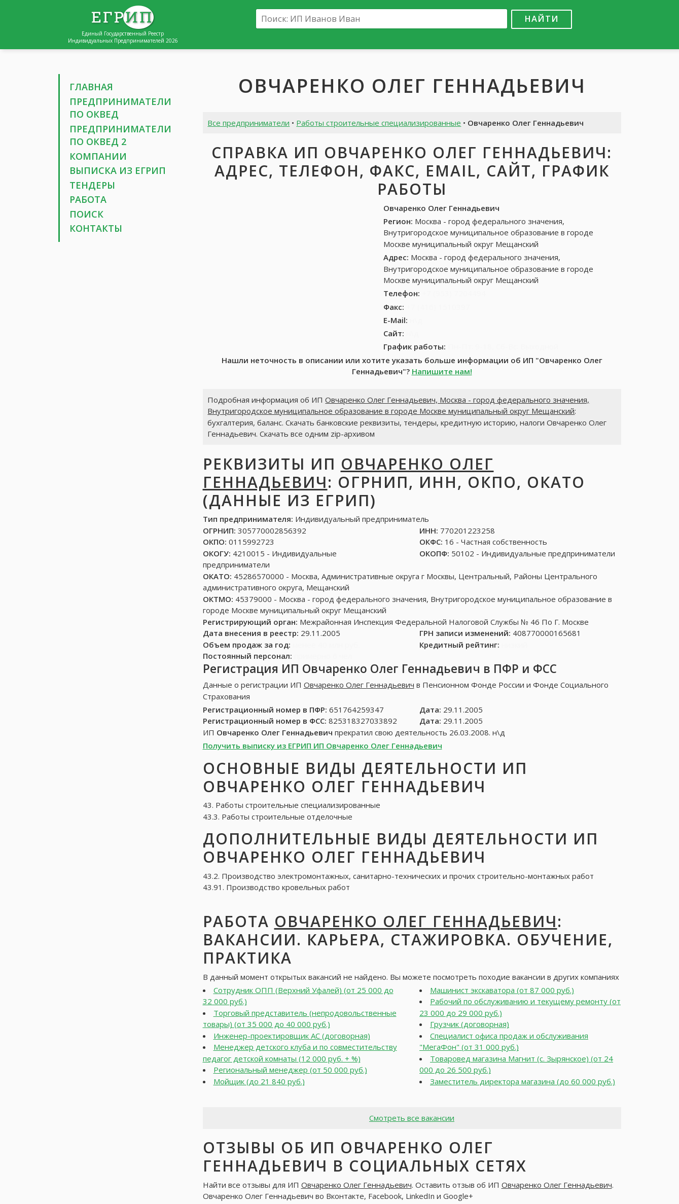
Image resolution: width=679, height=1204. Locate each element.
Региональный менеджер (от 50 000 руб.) (290, 1070)
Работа (87, 199)
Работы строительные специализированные (378, 123)
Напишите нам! (442, 371)
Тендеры (92, 185)
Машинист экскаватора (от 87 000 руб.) (502, 990)
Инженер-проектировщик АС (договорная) (291, 1036)
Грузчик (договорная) (469, 1024)
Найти (541, 18)
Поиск (86, 214)
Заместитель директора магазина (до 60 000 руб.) (522, 1081)
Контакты (95, 228)
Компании (98, 156)
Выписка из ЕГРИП (117, 170)
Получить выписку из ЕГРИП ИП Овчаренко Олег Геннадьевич (322, 745)
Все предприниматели (248, 123)
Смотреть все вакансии (411, 1118)
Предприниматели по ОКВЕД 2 (120, 135)
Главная (91, 87)
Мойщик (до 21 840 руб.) (259, 1081)
